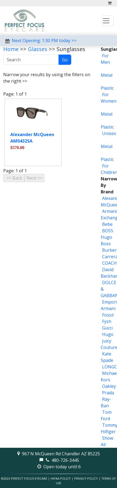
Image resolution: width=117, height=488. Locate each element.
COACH (109, 263)
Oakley (109, 386)
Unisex (109, 133)
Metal (106, 75)
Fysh (106, 321)
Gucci (107, 328)
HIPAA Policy (61, 478)
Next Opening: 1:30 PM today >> (44, 40)
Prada (108, 393)
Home (11, 49)
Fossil (107, 315)
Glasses (37, 49)
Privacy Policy (86, 478)
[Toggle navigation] (108, 20)
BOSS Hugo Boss (107, 237)
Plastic (107, 88)
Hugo (107, 334)
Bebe (107, 224)
